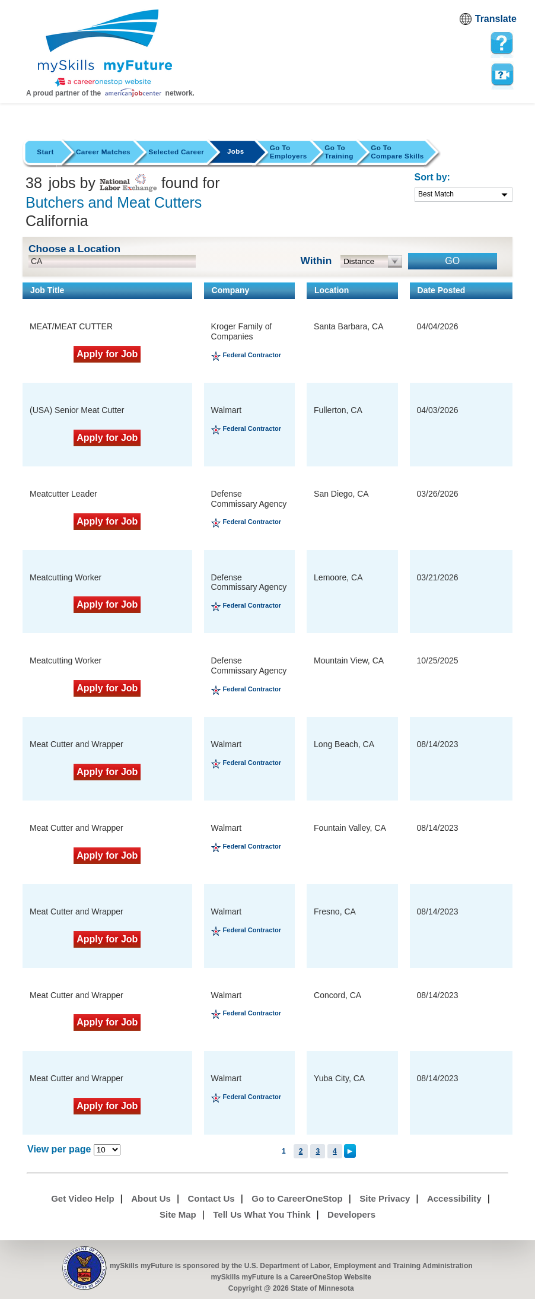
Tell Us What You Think (261, 1214)
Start (45, 151)
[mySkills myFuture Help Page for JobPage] (502, 43)
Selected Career (177, 151)
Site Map (178, 1214)
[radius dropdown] (371, 261)
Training (338, 152)
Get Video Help (82, 1198)
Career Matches (103, 151)
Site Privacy (384, 1198)
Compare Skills (397, 152)
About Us (151, 1198)
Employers (288, 152)
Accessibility (454, 1198)
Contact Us (211, 1198)
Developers (351, 1214)
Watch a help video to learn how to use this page (502, 75)
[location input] (112, 261)
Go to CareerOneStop (296, 1198)
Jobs (235, 151)
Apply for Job (107, 354)
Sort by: (432, 177)
